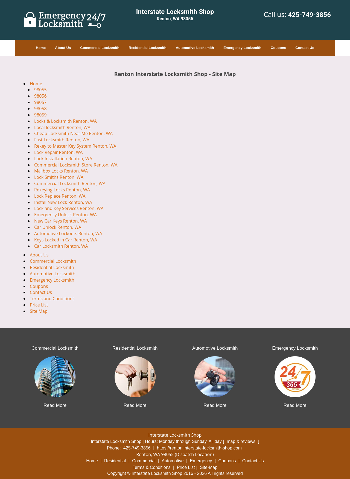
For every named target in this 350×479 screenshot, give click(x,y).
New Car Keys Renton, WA (60, 221)
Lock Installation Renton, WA (63, 159)
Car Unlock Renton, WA (57, 227)
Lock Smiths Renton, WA (58, 177)
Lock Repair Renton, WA (58, 152)
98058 (40, 109)
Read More (54, 405)
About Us (63, 48)
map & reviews (241, 441)
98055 (40, 90)
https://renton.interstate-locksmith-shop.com (199, 448)
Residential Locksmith (148, 48)
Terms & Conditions (152, 467)
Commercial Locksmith (99, 48)
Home (41, 48)
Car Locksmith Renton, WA (61, 246)
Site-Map (208, 467)
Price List (39, 305)
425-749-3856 (309, 15)
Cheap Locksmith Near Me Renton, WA (73, 133)
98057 (40, 102)
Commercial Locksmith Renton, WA (70, 183)
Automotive (173, 460)
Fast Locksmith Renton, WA (61, 140)
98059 (40, 115)
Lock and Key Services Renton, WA (69, 208)
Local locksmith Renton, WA (62, 127)
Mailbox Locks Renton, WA (61, 171)
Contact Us (304, 48)
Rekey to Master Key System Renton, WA (75, 146)
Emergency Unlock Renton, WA (65, 215)
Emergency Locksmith (242, 48)
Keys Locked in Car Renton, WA (65, 240)
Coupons (278, 48)
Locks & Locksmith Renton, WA (65, 121)
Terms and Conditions (52, 299)
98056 (40, 96)
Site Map (39, 311)
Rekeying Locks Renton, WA (62, 190)
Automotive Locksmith (195, 48)
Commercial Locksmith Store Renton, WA (76, 165)
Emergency (201, 460)
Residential (115, 460)
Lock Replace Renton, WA (60, 196)
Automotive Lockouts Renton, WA (68, 233)
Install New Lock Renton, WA (63, 202)
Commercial (143, 460)
